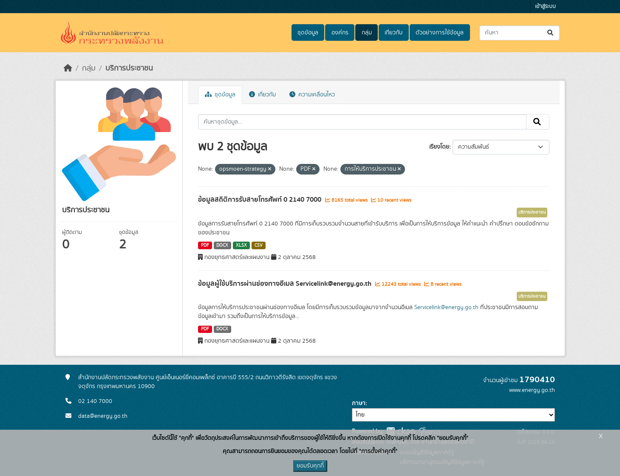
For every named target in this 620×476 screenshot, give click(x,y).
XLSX (241, 245)
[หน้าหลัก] (68, 68)
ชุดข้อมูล (307, 32)
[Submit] (551, 32)
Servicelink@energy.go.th (446, 307)
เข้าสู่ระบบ (545, 7)
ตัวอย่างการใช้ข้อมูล (440, 32)
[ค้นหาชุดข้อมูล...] (519, 32)
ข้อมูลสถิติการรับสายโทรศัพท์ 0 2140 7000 (260, 199)
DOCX (222, 245)
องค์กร (339, 32)
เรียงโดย (439, 147)
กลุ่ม (367, 32)
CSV (259, 245)
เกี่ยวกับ (393, 32)
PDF (205, 245)
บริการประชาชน (129, 68)
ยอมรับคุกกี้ (310, 466)
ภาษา (358, 403)
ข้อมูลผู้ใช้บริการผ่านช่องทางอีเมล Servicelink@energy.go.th (285, 283)
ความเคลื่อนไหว (312, 94)
